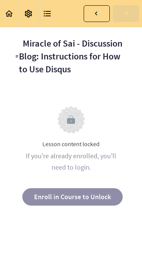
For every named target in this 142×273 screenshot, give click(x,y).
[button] (9, 13)
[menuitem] (28, 13)
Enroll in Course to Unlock (72, 196)
